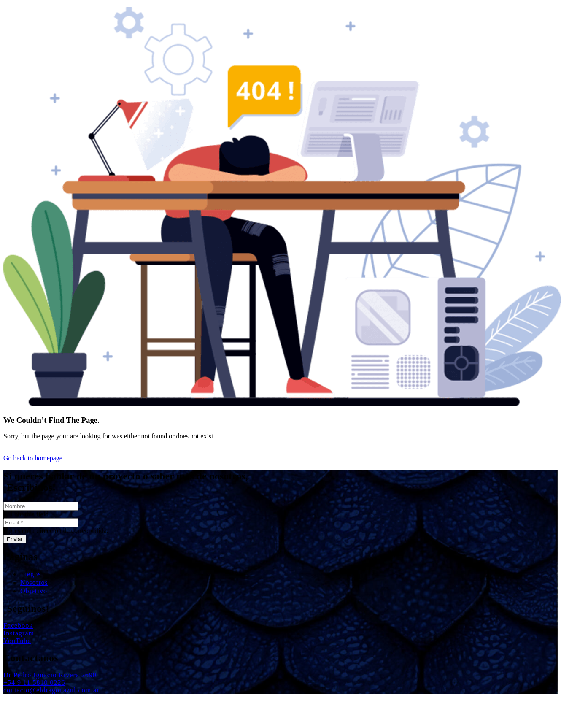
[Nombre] (40, 506)
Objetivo (33, 591)
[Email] (40, 522)
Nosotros (34, 582)
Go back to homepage (32, 458)
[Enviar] (14, 539)
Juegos (30, 574)
